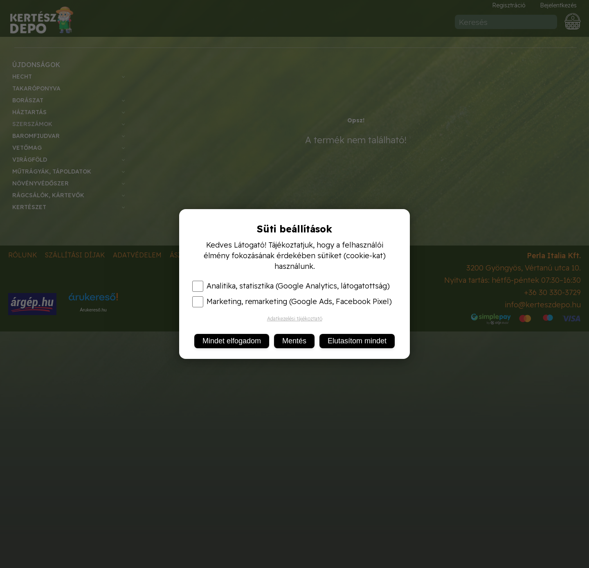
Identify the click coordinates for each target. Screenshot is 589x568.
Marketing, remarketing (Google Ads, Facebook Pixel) (292, 301)
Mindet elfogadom (231, 341)
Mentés (294, 341)
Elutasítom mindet (357, 341)
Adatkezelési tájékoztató (294, 319)
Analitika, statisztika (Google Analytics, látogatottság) (291, 286)
